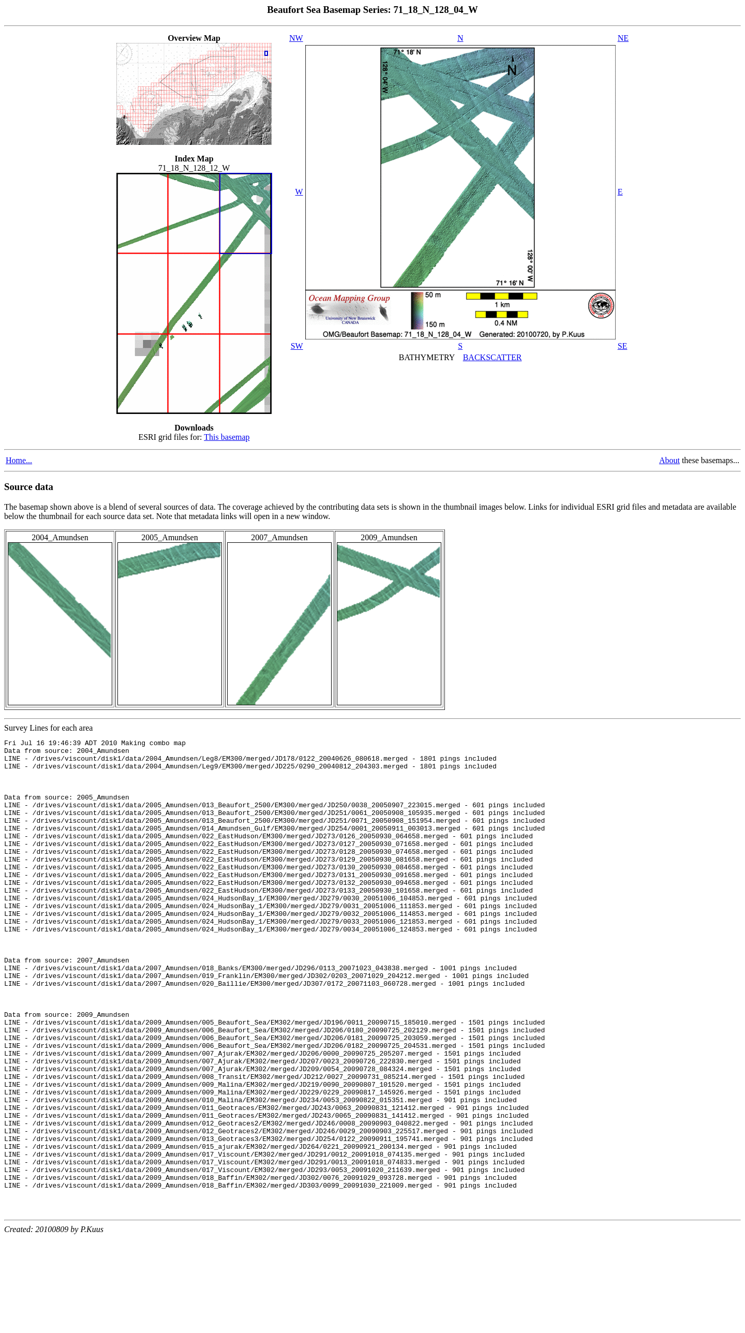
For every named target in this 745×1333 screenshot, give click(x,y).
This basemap (226, 437)
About (669, 460)
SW (297, 346)
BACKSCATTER (492, 357)
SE (623, 346)
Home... (19, 460)
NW (296, 38)
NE (623, 38)
